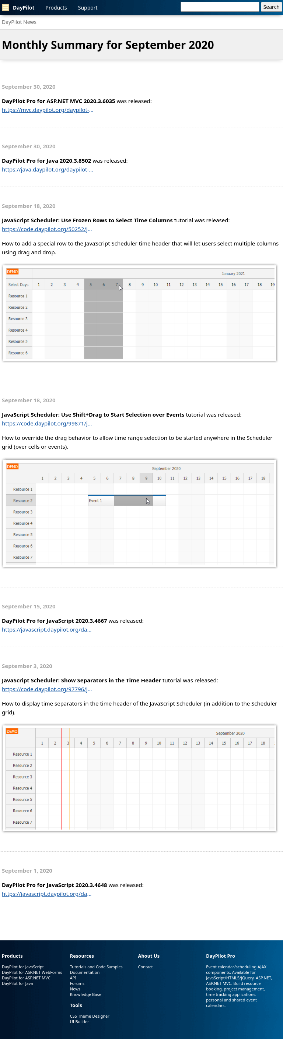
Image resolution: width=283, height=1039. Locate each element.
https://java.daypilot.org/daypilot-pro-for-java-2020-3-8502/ (48, 169)
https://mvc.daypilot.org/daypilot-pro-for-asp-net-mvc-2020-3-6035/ (48, 109)
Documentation (84, 972)
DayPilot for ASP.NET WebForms (32, 972)
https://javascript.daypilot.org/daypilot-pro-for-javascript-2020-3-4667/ (48, 629)
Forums (77, 983)
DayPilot (18, 7)
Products (56, 7)
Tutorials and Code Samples (96, 966)
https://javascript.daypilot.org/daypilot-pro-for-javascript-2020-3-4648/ (48, 893)
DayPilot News (19, 21)
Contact (145, 966)
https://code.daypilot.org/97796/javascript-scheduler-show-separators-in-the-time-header (48, 689)
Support (88, 7)
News (75, 989)
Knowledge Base (85, 994)
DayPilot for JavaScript (23, 966)
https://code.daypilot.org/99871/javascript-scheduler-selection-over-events (48, 423)
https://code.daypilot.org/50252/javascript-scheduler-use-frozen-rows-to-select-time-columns (48, 229)
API (73, 977)
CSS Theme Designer (89, 1016)
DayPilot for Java (17, 983)
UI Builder (79, 1021)
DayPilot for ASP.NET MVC (26, 977)
